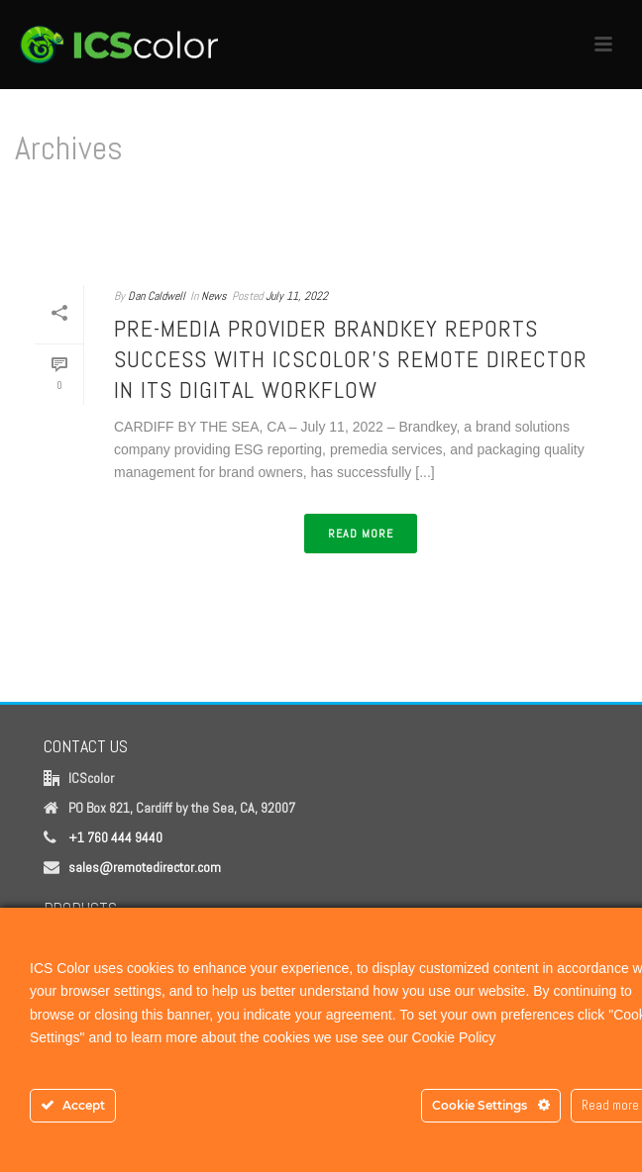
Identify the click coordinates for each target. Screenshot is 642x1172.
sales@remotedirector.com (144, 867)
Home (317, 247)
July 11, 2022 (297, 296)
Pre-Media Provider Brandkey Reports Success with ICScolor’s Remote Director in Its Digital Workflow (351, 359)
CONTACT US (86, 745)
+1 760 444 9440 (115, 837)
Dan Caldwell (156, 296)
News (214, 296)
